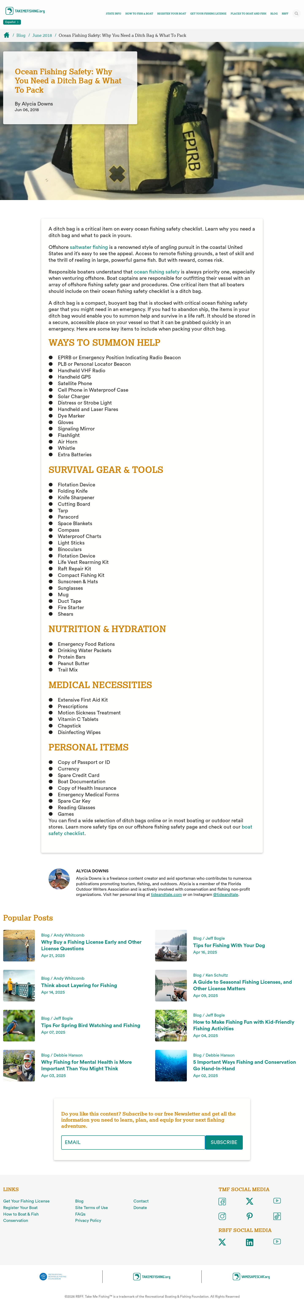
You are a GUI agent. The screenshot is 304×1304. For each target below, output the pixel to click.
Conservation (15, 1221)
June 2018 (42, 35)
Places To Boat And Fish (248, 13)
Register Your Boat (171, 13)
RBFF (285, 13)
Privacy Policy (88, 1221)
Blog (274, 13)
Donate (140, 1208)
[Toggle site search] (296, 13)
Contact (141, 1201)
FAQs (80, 1214)
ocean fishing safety (157, 272)
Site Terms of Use (91, 1208)
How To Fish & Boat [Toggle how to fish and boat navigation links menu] (139, 13)
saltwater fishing (89, 247)
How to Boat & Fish (21, 1214)
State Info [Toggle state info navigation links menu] (113, 13)
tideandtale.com (166, 895)
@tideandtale (225, 895)
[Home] (8, 35)
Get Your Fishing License (208, 13)
